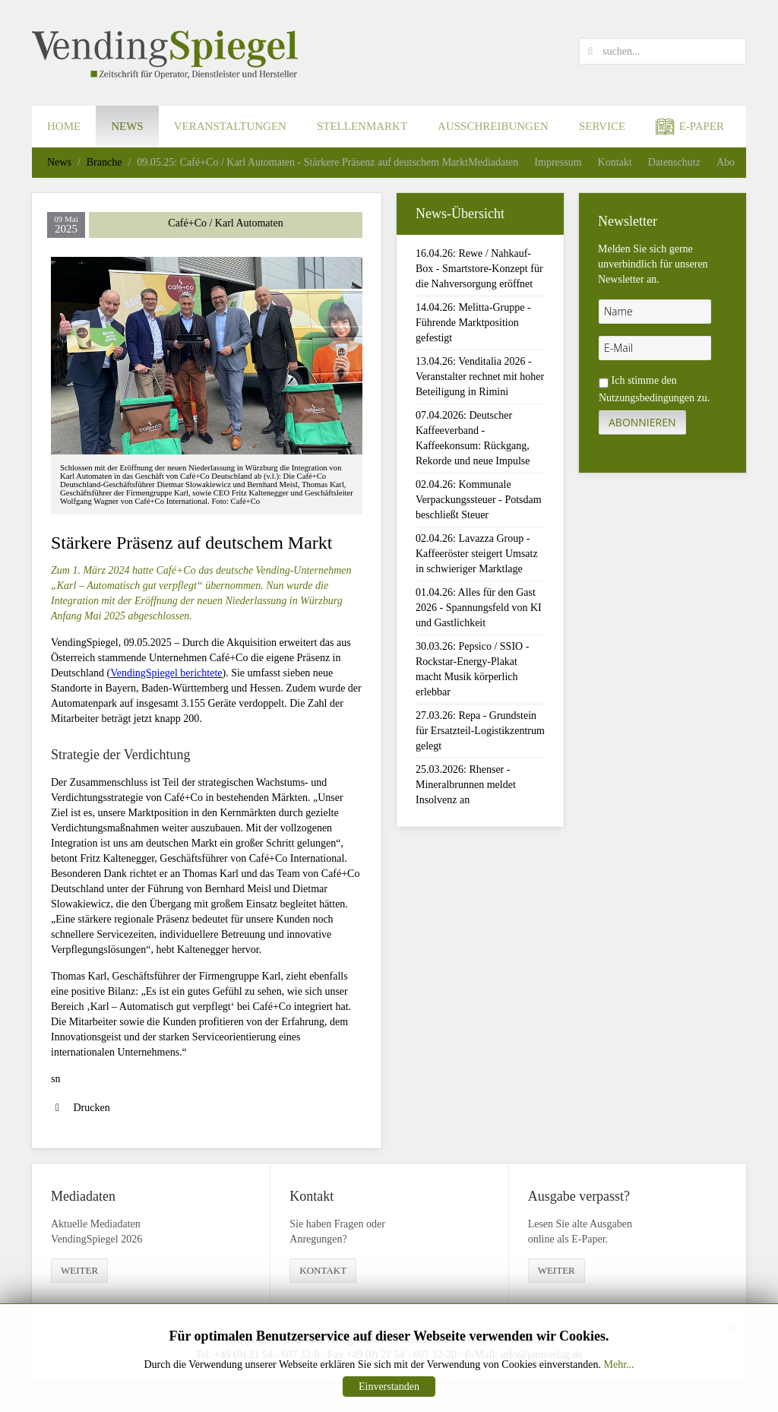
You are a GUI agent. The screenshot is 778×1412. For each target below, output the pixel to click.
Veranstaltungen (230, 126)
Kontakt (615, 162)
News (127, 126)
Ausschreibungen (493, 126)
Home (64, 126)
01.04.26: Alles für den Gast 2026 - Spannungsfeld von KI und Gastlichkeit (479, 607)
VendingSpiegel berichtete (166, 673)
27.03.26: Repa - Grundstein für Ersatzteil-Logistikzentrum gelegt (480, 731)
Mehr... (618, 1364)
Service (602, 126)
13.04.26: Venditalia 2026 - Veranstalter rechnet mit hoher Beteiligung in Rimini (480, 376)
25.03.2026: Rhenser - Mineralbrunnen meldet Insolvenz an (466, 785)
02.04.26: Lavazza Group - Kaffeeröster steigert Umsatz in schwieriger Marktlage (477, 554)
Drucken (80, 1107)
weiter (79, 1270)
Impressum (557, 162)
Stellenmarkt (362, 126)
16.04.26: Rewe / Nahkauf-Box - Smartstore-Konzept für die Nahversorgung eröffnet (479, 269)
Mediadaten (493, 162)
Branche (104, 162)
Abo (725, 162)
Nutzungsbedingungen (646, 398)
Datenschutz (674, 162)
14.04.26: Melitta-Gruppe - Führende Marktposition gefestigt (473, 323)
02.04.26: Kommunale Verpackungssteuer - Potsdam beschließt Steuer (479, 500)
